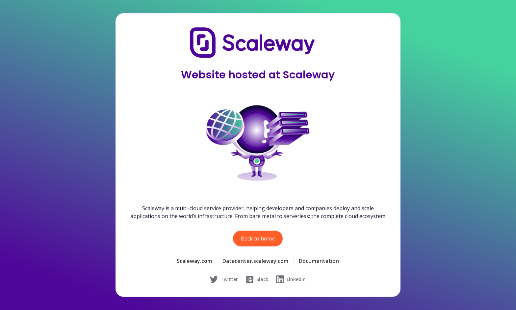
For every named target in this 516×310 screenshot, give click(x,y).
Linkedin (291, 279)
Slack (257, 279)
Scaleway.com (194, 261)
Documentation (319, 261)
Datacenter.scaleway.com (255, 261)
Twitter (224, 279)
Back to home (258, 238)
